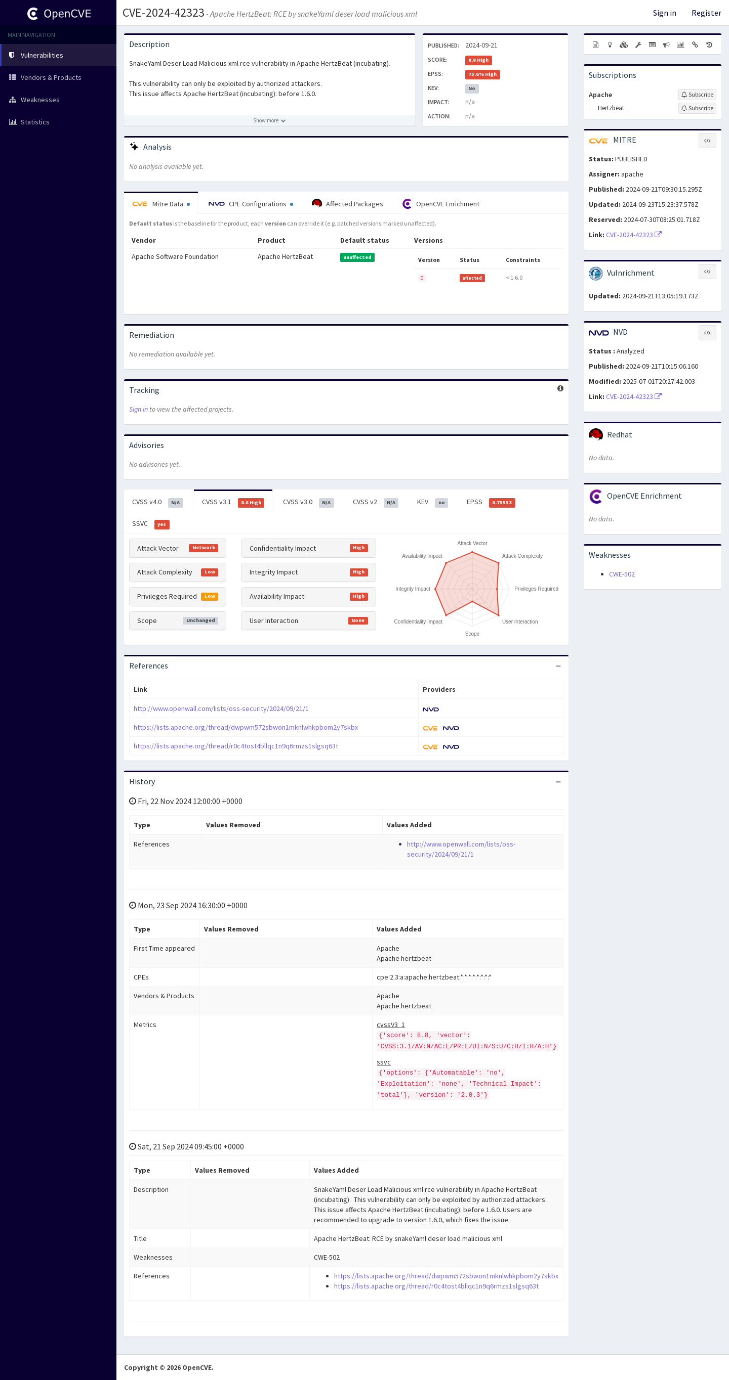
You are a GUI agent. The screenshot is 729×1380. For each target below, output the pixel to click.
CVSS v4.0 (157, 502)
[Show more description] (269, 120)
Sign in (664, 13)
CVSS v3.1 (233, 502)
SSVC (151, 524)
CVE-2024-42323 (164, 12)
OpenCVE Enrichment (440, 204)
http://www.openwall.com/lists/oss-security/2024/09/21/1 (221, 708)
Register (706, 13)
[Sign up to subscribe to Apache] (697, 94)
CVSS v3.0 (308, 502)
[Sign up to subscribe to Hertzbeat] (697, 108)
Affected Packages (347, 204)
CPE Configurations (251, 203)
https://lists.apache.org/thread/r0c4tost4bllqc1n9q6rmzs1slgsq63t (236, 745)
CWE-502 (622, 573)
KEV (432, 502)
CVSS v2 (376, 502)
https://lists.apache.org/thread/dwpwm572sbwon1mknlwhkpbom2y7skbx (246, 727)
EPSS (491, 502)
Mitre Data (161, 203)
